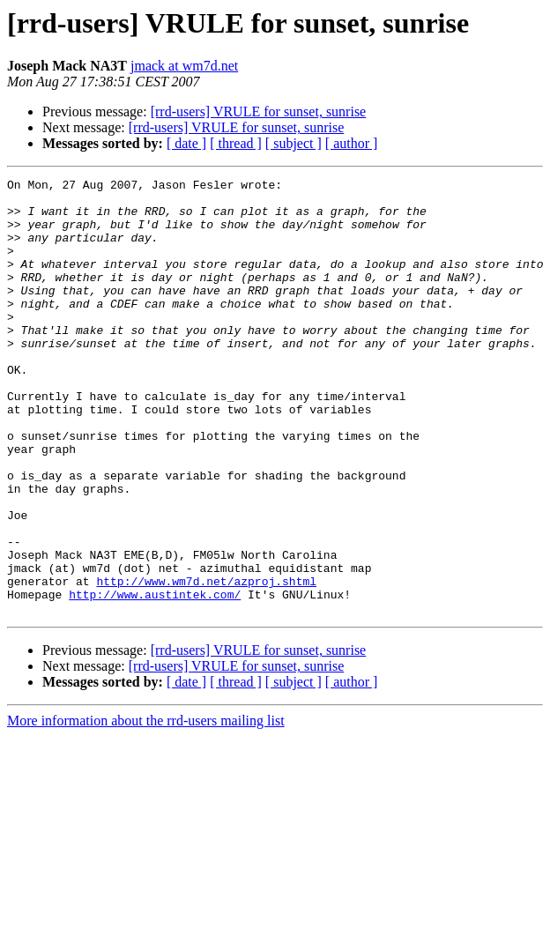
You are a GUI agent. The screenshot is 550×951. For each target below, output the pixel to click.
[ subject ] (293, 143)
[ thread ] (236, 143)
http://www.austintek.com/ (155, 679)
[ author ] (351, 143)
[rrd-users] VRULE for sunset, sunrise (259, 111)
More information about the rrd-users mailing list (146, 807)
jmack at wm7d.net (184, 65)
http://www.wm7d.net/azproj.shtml (206, 663)
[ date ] (186, 143)
